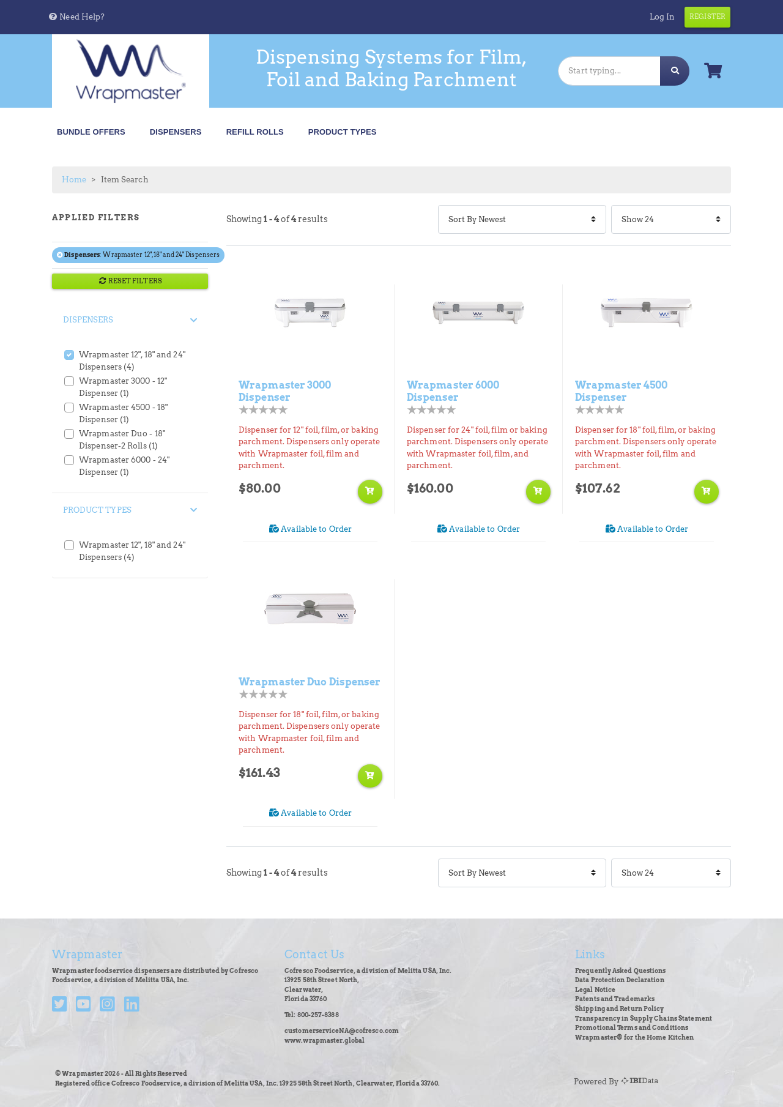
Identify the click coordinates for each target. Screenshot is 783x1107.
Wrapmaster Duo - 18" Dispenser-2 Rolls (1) (122, 439)
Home (74, 179)
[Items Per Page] (671, 219)
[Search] (609, 70)
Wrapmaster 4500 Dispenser (621, 391)
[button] (76, 17)
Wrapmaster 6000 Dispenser (453, 391)
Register (707, 16)
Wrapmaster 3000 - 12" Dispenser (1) (123, 387)
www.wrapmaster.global (324, 1041)
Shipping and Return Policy (619, 1009)
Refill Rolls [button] (255, 131)
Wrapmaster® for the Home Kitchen (634, 1038)
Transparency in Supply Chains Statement (643, 1019)
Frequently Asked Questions (620, 971)
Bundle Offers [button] (91, 131)
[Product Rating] (263, 410)
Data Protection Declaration (619, 980)
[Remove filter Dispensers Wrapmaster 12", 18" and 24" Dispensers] (60, 255)
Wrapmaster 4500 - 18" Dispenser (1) (123, 413)
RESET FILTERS (130, 281)
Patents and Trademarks (615, 999)
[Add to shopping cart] (370, 492)
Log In (662, 16)
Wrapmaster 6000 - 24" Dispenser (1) (124, 466)
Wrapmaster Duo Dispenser (309, 682)
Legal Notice (595, 990)
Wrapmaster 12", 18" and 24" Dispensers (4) (132, 360)
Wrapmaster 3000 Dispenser (285, 391)
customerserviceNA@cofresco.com (341, 1031)
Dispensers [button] (176, 131)
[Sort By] (522, 219)
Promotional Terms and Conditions (631, 1028)
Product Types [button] (342, 131)
